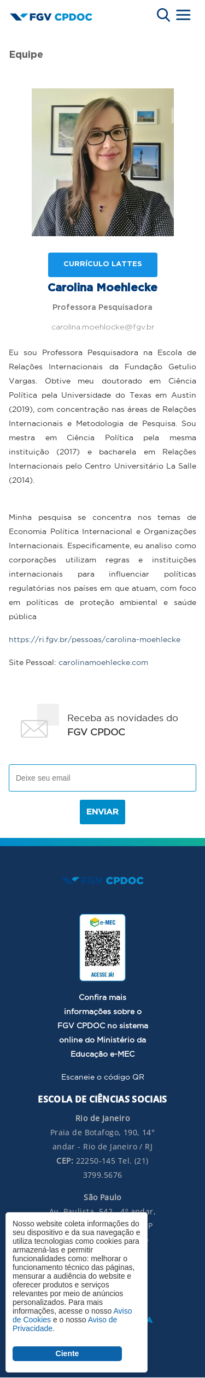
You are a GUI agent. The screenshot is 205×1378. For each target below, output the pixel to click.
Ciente (67, 1353)
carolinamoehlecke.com (103, 662)
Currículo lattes (102, 264)
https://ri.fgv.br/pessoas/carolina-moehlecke (94, 639)
